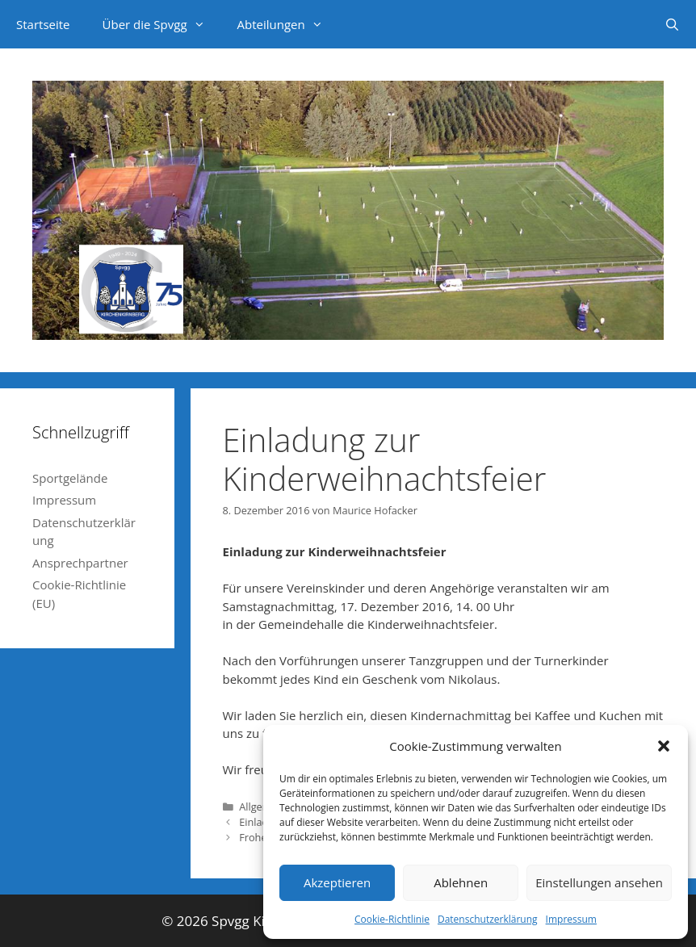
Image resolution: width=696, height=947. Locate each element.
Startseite (43, 24)
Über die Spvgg (162, 24)
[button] (664, 746)
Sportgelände (69, 478)
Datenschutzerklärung (488, 919)
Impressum (571, 919)
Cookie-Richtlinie (392, 919)
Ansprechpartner (80, 563)
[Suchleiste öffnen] (672, 24)
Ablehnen (461, 882)
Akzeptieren (337, 882)
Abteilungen (288, 24)
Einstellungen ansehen (599, 882)
